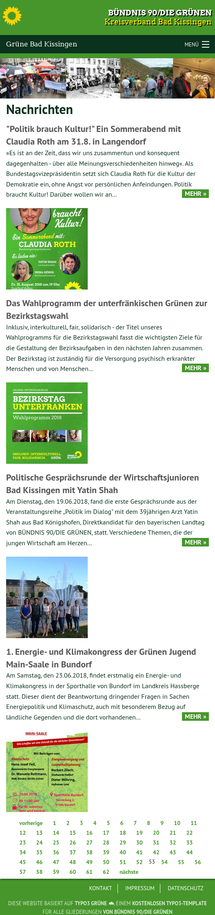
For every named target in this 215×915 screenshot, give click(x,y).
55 (181, 862)
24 (39, 842)
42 (156, 852)
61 (89, 872)
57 (23, 872)
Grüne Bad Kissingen (41, 44)
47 (56, 862)
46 (39, 862)
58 (39, 872)
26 (72, 842)
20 (156, 832)
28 (106, 842)
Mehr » (195, 193)
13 (39, 832)
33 (189, 842)
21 (173, 832)
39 (106, 852)
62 (106, 872)
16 (89, 832)
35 (39, 852)
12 (23, 832)
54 (164, 862)
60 (72, 872)
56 (198, 862)
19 (139, 832)
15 (72, 832)
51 (123, 862)
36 (56, 852)
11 (194, 823)
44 (189, 852)
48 (72, 862)
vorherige (31, 823)
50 (106, 862)
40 (123, 852)
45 (23, 862)
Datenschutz (185, 888)
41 (139, 852)
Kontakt (100, 888)
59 (56, 872)
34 (23, 852)
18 (123, 832)
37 (72, 852)
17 (106, 832)
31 (156, 842)
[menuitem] (101, 888)
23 (23, 842)
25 (56, 842)
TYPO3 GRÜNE (91, 903)
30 (139, 842)
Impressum (140, 888)
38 (89, 852)
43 (173, 852)
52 (139, 862)
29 (123, 842)
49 (89, 862)
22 (189, 832)
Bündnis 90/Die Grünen (160, 13)
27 (89, 842)
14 (56, 832)
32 (173, 842)
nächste (129, 872)
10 (177, 823)
